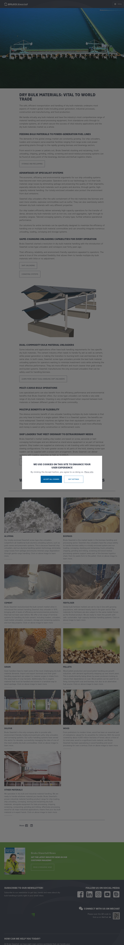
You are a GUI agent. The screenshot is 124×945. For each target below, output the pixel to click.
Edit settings (73, 479)
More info (88, 472)
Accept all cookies (51, 479)
